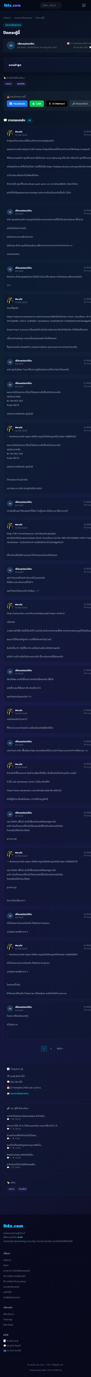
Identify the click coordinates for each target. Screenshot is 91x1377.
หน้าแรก (7, 17)
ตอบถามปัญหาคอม (23, 17)
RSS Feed (8, 1325)
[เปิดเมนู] (84, 5)
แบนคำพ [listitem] (21, 83)
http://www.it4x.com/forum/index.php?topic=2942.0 (36, 613)
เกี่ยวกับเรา (8, 1314)
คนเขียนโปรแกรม (11, 1297)
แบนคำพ (22, 1188)
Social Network (11, 1287)
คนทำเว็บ (7, 1292)
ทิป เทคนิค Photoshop (14, 1281)
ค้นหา (5, 1265)
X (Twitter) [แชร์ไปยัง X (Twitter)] (57, 103)
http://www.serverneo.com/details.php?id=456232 (34, 790)
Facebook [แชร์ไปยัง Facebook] (17, 103)
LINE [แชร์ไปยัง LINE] (36, 103)
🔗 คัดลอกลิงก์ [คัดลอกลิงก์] (80, 103)
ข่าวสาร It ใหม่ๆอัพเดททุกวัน (16, 1271)
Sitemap (7, 1319)
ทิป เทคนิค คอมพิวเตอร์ (14, 1276)
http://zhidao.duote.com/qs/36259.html (69, 166)
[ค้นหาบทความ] (51, 5)
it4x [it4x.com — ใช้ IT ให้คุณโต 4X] (12, 5)
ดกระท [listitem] (8, 83)
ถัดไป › (60, 1048)
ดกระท (11, 1188)
